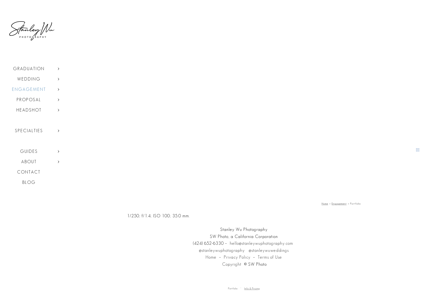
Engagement (29, 89)
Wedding (29, 79)
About (29, 161)
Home (211, 257)
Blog (29, 182)
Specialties (29, 130)
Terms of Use (270, 257)
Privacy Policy (237, 257)
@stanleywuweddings (269, 250)
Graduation (29, 68)
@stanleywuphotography (222, 250)
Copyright (231, 264)
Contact (29, 172)
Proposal (29, 99)
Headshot (29, 110)
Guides (29, 151)
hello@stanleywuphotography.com (261, 243)
